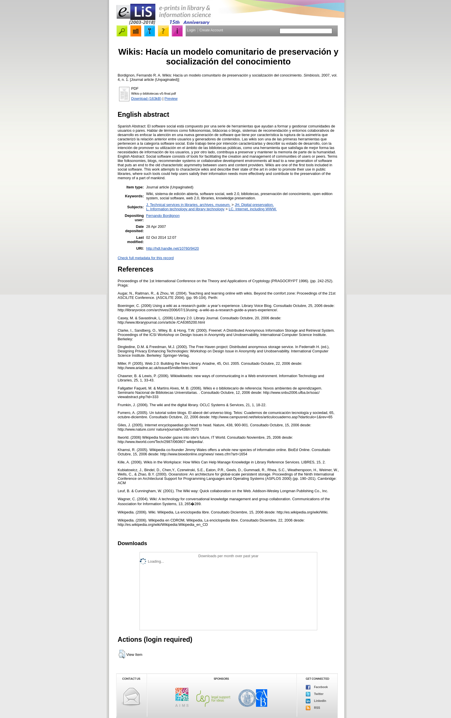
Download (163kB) (146, 98)
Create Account (211, 30)
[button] (122, 654)
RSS (313, 708)
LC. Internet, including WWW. (253, 209)
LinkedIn (316, 701)
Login (191, 30)
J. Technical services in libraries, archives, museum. (188, 205)
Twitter (315, 694)
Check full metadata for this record (146, 258)
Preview (171, 98)
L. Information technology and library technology (185, 209)
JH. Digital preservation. (254, 205)
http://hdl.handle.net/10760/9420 (172, 248)
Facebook (317, 687)
